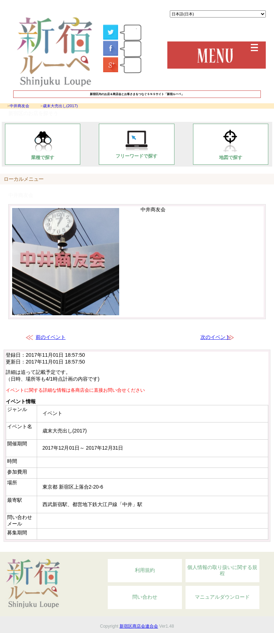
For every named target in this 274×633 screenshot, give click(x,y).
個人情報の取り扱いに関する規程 (222, 570)
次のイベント (215, 337)
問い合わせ (144, 597)
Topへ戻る (229, 548)
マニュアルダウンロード (222, 597)
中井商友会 (19, 106)
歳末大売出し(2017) (60, 106)
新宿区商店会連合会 (139, 626)
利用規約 (145, 570)
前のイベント (51, 337)
